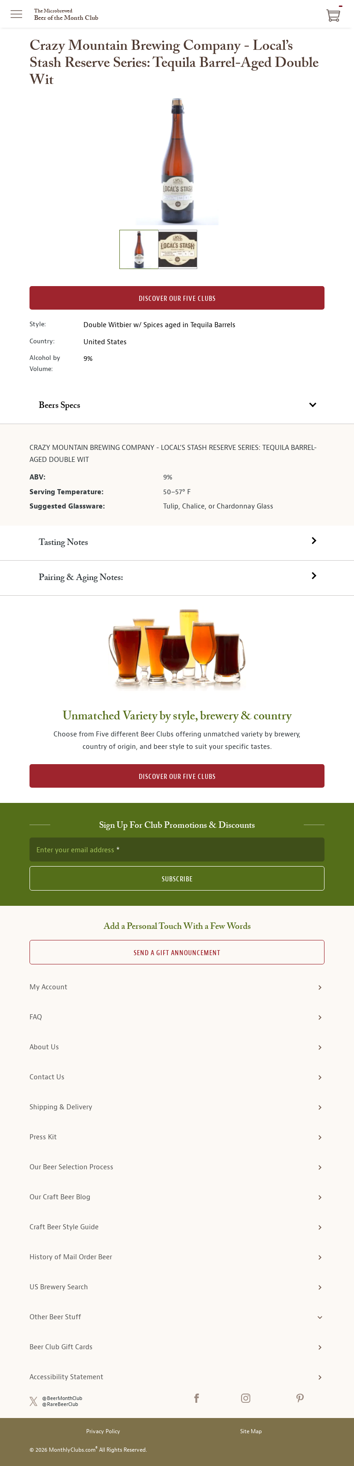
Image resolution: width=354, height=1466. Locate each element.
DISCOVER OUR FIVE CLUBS (177, 776)
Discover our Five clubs (177, 298)
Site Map (251, 1431)
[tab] (177, 406)
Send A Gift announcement (177, 953)
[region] (177, 160)
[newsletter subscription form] (177, 850)
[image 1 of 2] (138, 251)
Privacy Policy (103, 1431)
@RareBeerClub (60, 1404)
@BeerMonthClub (62, 1398)
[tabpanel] (177, 475)
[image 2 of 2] (177, 251)
